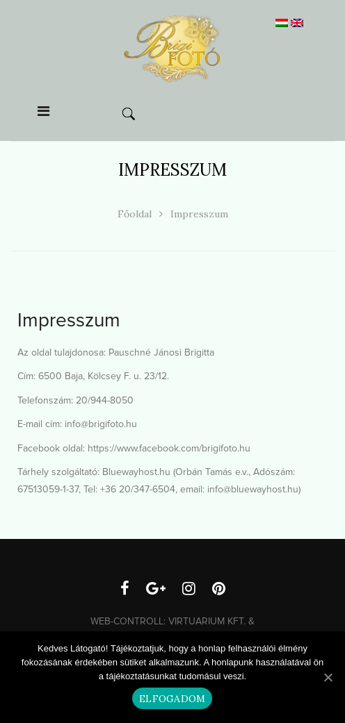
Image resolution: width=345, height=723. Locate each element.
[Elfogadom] (328, 677)
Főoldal (135, 214)
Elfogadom (172, 698)
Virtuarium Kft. (207, 621)
